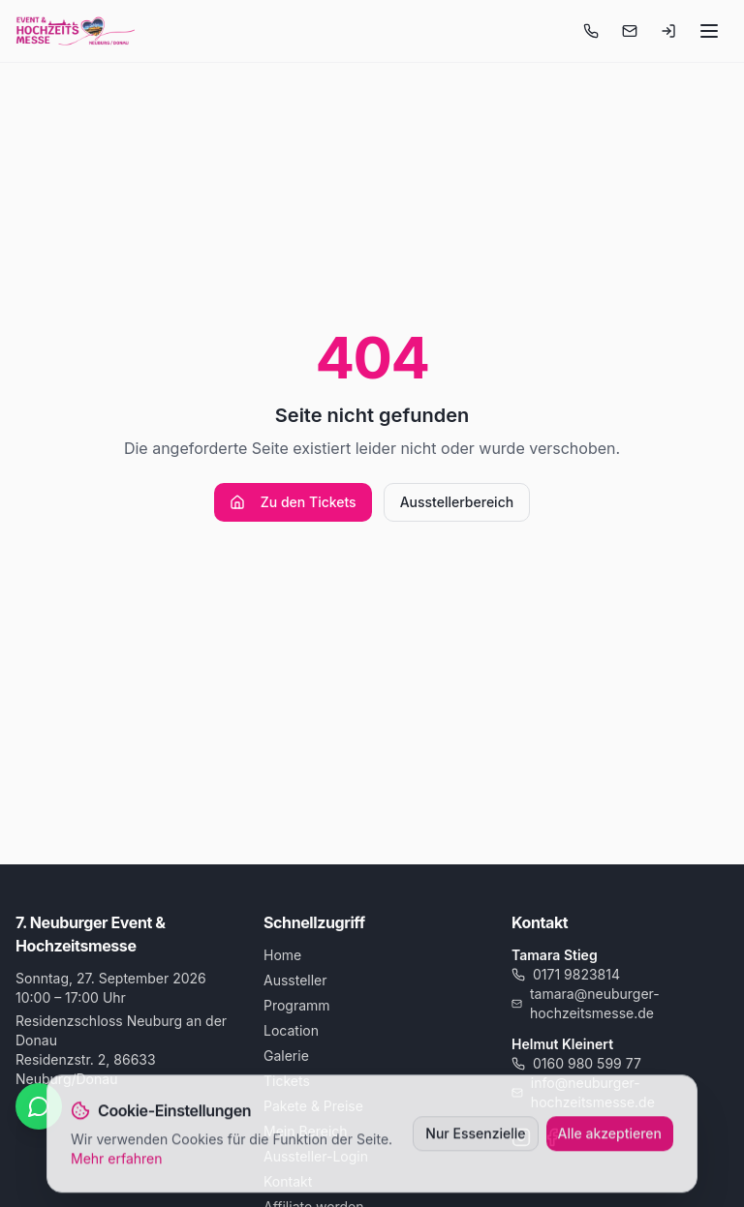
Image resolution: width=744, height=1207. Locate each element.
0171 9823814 (566, 974)
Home (282, 955)
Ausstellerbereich (456, 502)
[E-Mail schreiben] (629, 31)
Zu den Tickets (293, 502)
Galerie (286, 1055)
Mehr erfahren (117, 1161)
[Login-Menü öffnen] (668, 31)
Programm (297, 1005)
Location (291, 1030)
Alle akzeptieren (610, 1136)
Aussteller (295, 980)
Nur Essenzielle (475, 1136)
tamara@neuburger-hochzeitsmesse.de (586, 1003)
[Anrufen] (591, 31)
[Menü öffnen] (709, 31)
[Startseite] (75, 30)
